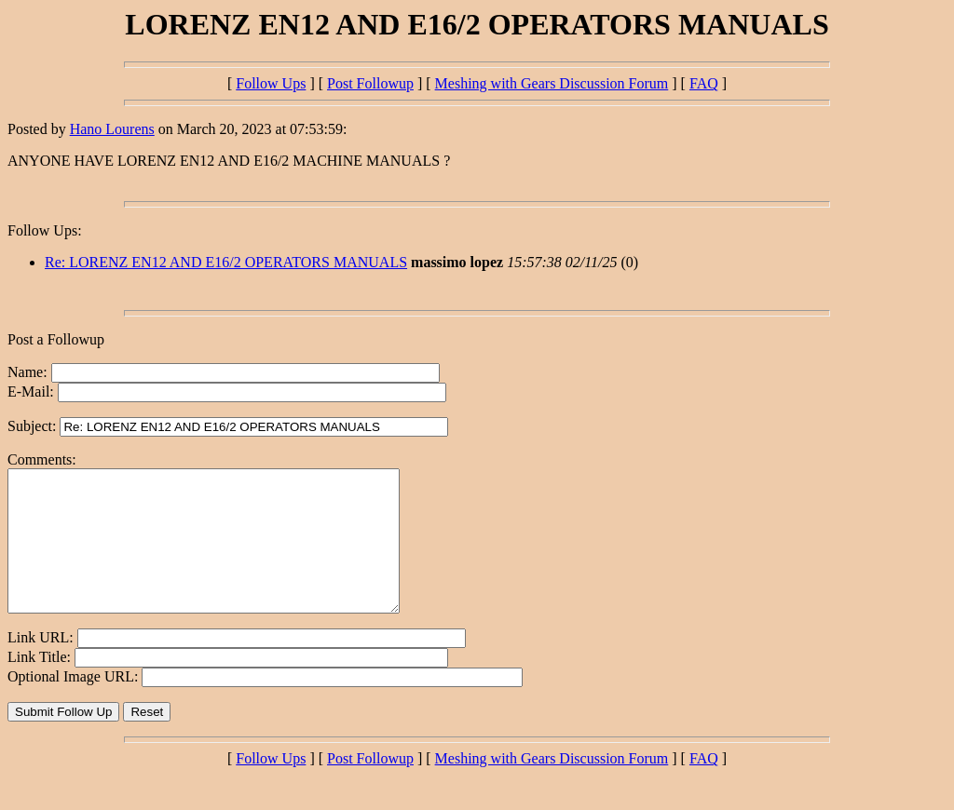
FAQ (703, 83)
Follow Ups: (44, 230)
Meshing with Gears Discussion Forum (552, 83)
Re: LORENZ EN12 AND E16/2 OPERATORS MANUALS (226, 262)
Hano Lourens (112, 129)
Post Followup (370, 83)
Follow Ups (271, 83)
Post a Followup (55, 339)
